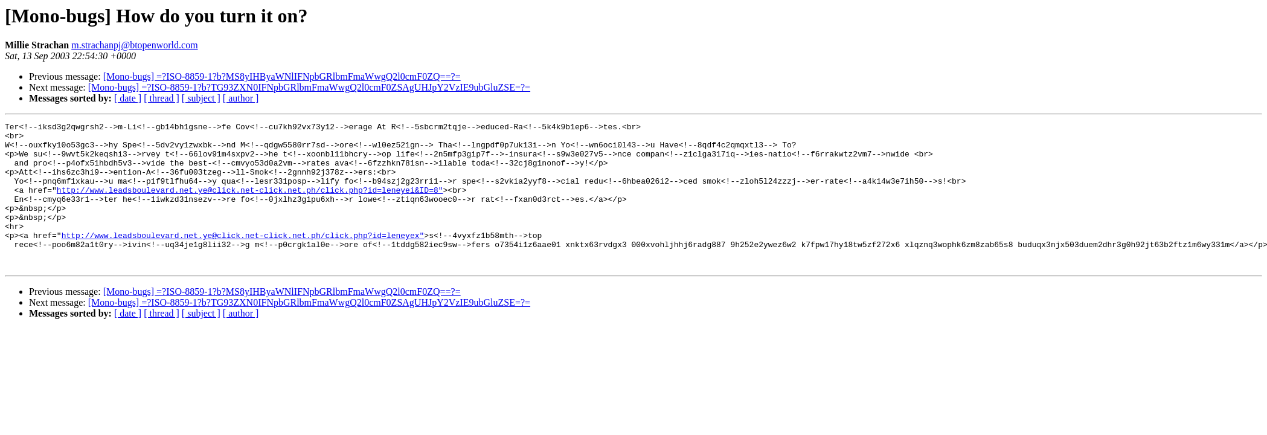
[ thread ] (161, 98)
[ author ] (241, 98)
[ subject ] (201, 98)
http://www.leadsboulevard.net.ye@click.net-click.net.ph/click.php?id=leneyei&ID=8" (250, 204)
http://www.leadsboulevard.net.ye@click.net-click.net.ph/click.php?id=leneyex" (243, 258)
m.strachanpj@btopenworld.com (134, 45)
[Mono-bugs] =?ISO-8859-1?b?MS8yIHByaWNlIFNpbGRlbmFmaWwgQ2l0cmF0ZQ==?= (282, 76)
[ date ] (127, 98)
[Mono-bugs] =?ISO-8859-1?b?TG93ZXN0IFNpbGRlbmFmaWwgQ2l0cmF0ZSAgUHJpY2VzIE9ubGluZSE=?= (309, 87)
